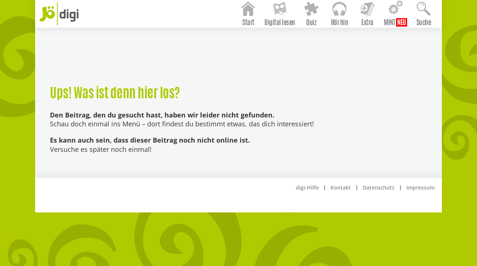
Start (238, 41)
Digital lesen (269, 41)
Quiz (301, 41)
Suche (413, 41)
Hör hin (329, 41)
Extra (357, 41)
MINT (379, 41)
